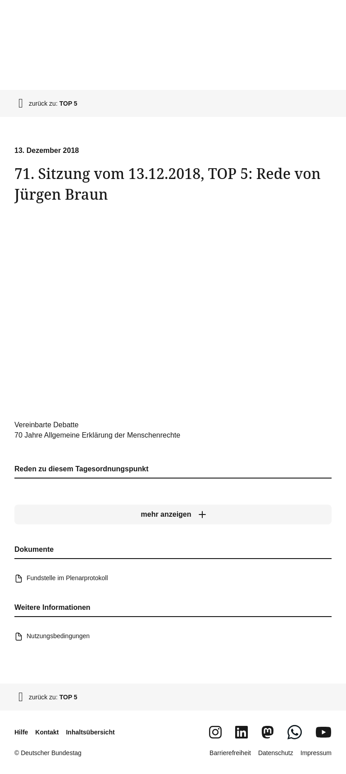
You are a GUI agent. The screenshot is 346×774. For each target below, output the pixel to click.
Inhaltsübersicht (90, 732)
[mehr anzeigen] (173, 514)
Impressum (316, 752)
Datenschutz (275, 752)
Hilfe (21, 732)
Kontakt (47, 732)
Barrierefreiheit (230, 752)
